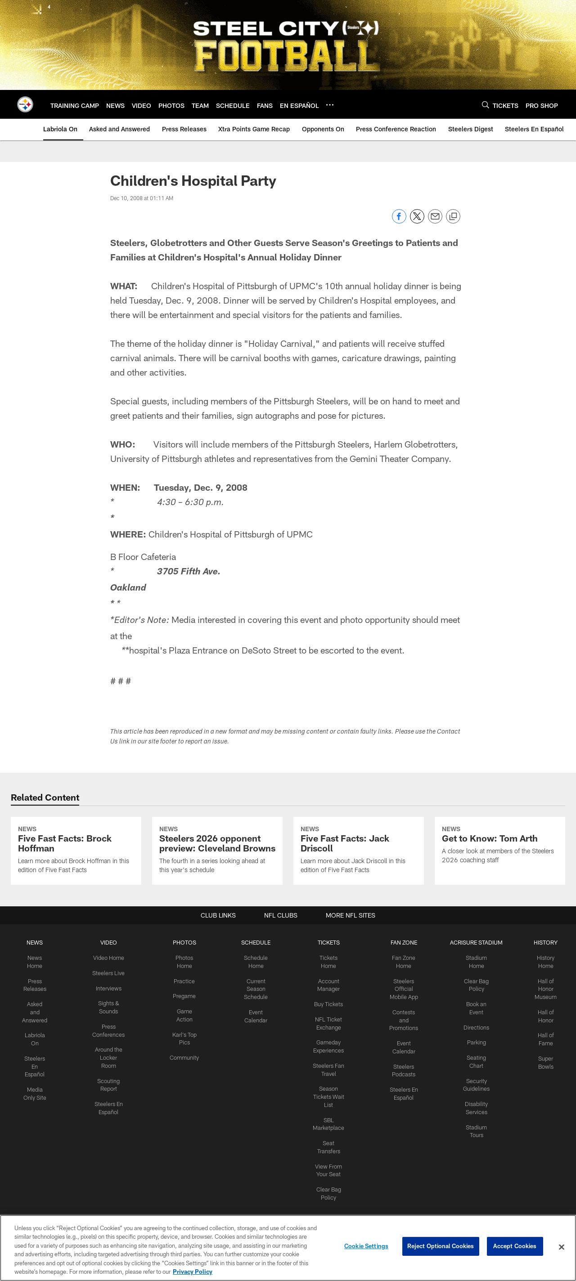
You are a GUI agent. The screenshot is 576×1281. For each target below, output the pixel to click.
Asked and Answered (38, 1082)
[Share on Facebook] (399, 221)
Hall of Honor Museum (541, 1060)
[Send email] (435, 221)
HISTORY (541, 1015)
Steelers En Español (38, 1134)
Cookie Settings (366, 1246)
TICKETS (327, 1015)
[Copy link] (453, 216)
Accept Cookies (515, 1246)
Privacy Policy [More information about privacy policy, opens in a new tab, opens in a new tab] (192, 1271)
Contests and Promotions (400, 1090)
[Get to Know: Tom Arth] (500, 882)
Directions (472, 1097)
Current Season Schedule (256, 1060)
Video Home (110, 1030)
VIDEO (110, 1015)
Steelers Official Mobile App (400, 1060)
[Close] (562, 1247)
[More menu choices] (329, 104)
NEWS (37, 1015)
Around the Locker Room (110, 1127)
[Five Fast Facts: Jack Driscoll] (358, 887)
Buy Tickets (327, 1074)
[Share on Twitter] (417, 221)
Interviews (110, 1060)
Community (185, 1127)
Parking (473, 1112)
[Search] (485, 105)
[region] (288, 1248)
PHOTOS (185, 1015)
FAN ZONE (400, 1015)
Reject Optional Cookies (440, 1246)
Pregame (185, 1067)
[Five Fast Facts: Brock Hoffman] (76, 887)
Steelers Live (110, 1045)
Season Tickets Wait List (326, 1164)
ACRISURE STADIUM (472, 1015)
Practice (185, 1052)
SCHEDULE (256, 1015)
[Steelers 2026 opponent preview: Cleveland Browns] (217, 887)
